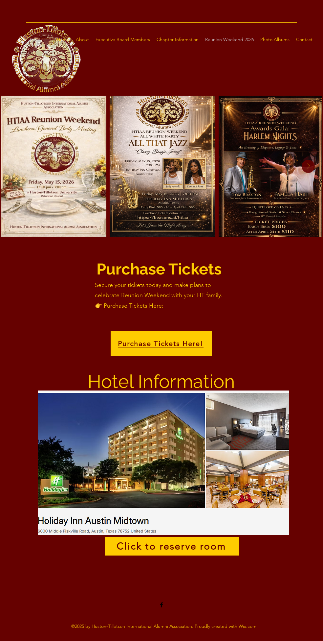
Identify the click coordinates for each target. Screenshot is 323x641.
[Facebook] (161, 605)
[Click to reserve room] (172, 546)
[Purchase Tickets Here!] (161, 343)
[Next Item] (308, 166)
